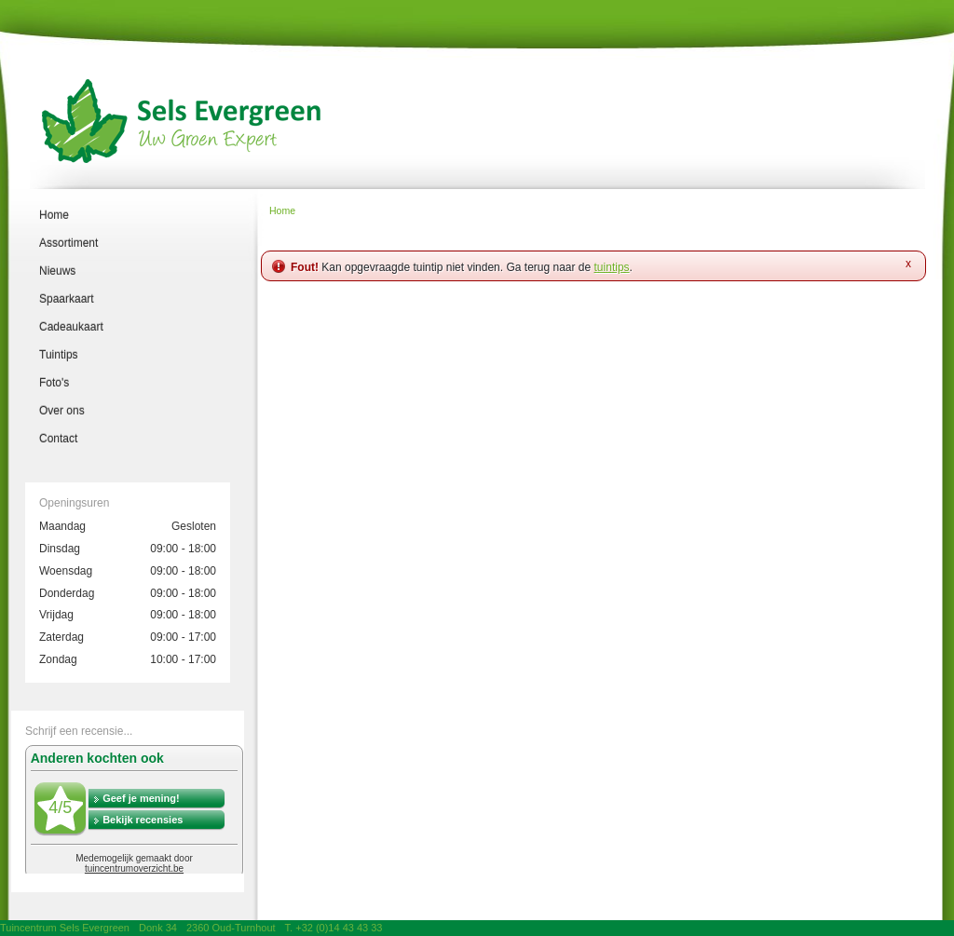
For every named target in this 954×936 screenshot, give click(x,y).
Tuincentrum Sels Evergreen (64, 927)
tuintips (612, 267)
